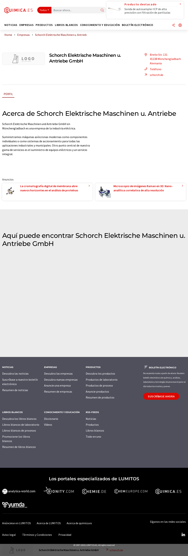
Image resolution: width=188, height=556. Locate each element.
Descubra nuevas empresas (61, 379)
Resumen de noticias (15, 390)
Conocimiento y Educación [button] (100, 25)
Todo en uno (93, 436)
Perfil (8, 94)
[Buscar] (102, 10)
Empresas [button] (26, 25)
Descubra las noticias (15, 373)
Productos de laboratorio (102, 379)
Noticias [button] (10, 25)
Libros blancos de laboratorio (20, 424)
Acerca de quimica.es (79, 523)
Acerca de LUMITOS (49, 523)
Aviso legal (9, 535)
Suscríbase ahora (161, 396)
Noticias (91, 419)
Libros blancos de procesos (19, 430)
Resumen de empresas (58, 391)
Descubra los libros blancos (19, 419)
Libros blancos (95, 430)
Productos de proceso (99, 385)
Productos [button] (44, 25)
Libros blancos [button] (66, 25)
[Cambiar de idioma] (180, 25)
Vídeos (48, 424)
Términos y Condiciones (37, 535)
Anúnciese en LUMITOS (16, 523)
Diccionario (51, 419)
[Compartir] (173, 25)
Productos (92, 424)
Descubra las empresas (58, 373)
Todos (43, 10)
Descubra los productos (100, 373)
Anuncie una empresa (57, 385)
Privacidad (64, 535)
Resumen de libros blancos (19, 447)
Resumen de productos (100, 397)
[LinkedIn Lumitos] (183, 535)
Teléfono (152, 69)
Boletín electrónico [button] (137, 25)
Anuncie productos (97, 391)
